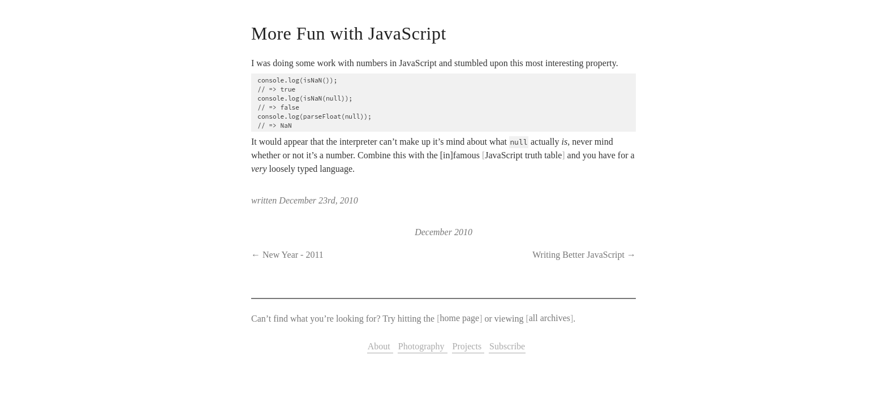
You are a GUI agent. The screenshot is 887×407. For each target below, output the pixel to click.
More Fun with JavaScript (348, 33)
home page (459, 318)
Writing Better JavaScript (578, 254)
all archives (549, 318)
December (433, 232)
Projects (468, 346)
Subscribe (507, 346)
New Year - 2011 (293, 254)
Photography (422, 346)
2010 (463, 232)
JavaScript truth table (523, 155)
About (380, 346)
